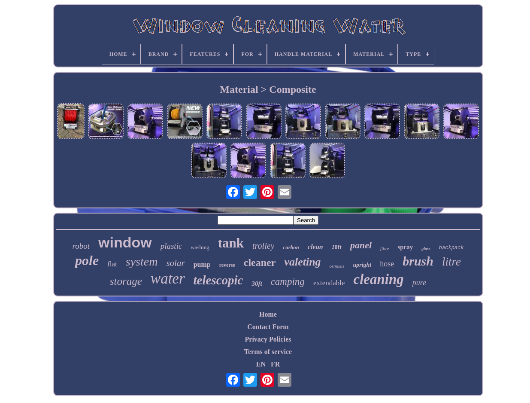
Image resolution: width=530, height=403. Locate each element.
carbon (291, 247)
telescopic (218, 280)
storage (126, 281)
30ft (256, 283)
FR (275, 364)
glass (425, 248)
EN (261, 364)
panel (361, 245)
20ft (337, 247)
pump (202, 264)
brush (418, 261)
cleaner (260, 262)
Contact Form (267, 326)
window (125, 242)
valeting (302, 262)
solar (175, 263)
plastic (171, 245)
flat (112, 264)
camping (288, 281)
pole (87, 260)
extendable (329, 283)
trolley (263, 245)
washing (200, 247)
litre (451, 261)
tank (231, 242)
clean (315, 246)
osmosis (337, 266)
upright (362, 265)
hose (387, 264)
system (142, 261)
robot (81, 245)
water (168, 278)
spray (405, 247)
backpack (451, 248)
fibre (384, 248)
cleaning (379, 279)
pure (419, 282)
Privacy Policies (268, 339)
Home (268, 314)
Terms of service (268, 351)
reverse (227, 265)
